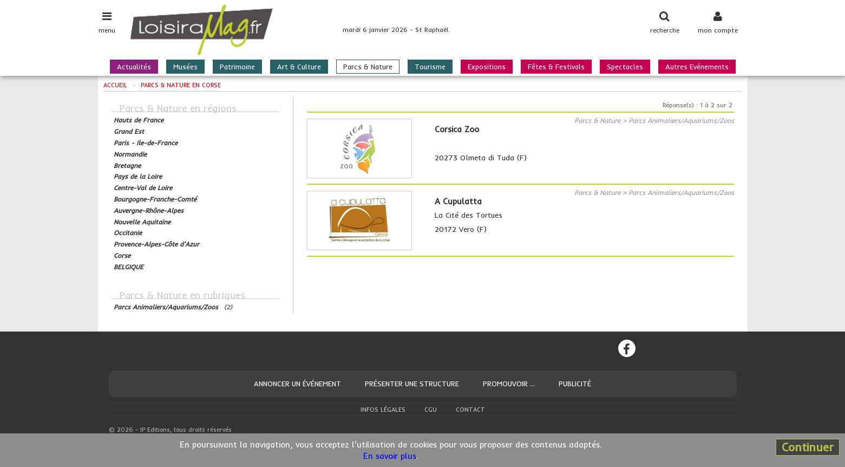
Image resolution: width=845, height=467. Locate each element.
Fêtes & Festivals (556, 66)
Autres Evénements (697, 66)
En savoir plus (389, 456)
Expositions (487, 66)
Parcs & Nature (367, 66)
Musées (185, 66)
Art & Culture (299, 66)
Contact (470, 409)
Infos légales (383, 409)
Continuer (808, 447)
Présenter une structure (412, 383)
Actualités (134, 66)
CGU (430, 409)
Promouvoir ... (509, 383)
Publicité (575, 383)
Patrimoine (237, 66)
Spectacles (625, 66)
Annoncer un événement (297, 383)
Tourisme (430, 66)
